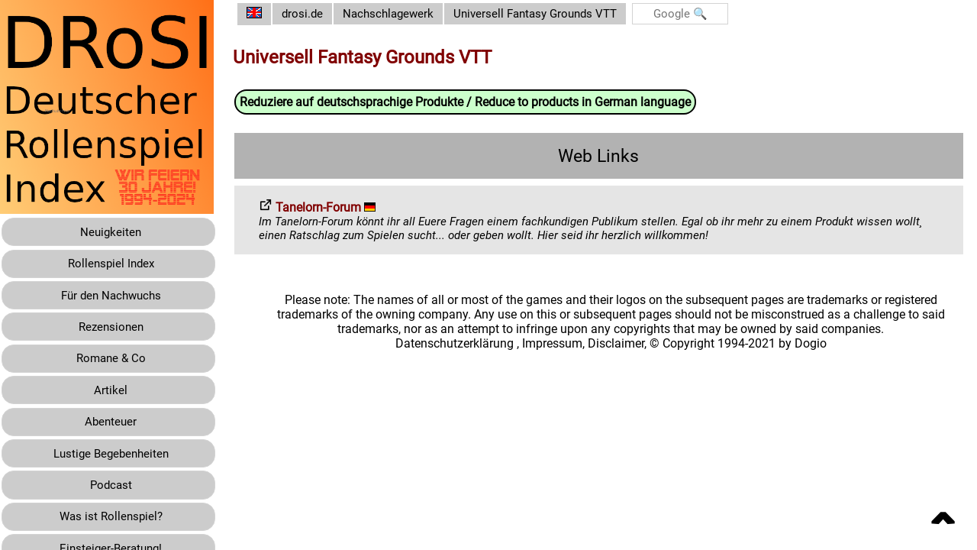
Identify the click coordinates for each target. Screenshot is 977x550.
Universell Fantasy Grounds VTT (557, 14)
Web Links (604, 156)
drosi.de (314, 14)
